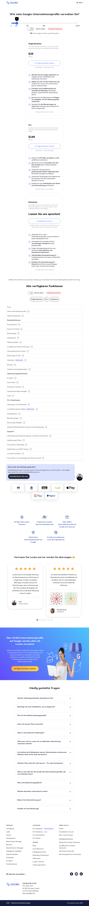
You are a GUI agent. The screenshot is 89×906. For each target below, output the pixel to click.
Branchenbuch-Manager (14, 848)
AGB (7, 903)
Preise (61, 829)
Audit (8, 832)
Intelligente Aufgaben (14, 851)
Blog (34, 846)
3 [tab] (43, 620)
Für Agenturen (43, 829)
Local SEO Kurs (38, 849)
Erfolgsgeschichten (39, 852)
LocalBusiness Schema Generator (67, 847)
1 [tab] (37, 620)
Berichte (9, 845)
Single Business (36, 299)
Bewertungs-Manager (14, 841)
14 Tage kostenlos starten (44, 63)
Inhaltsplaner (10, 838)
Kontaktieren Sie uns (19, 476)
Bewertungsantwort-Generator (70, 854)
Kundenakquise (11, 864)
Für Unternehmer (39, 835)
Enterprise (54, 299)
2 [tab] (40, 620)
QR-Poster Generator (66, 851)
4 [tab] (46, 620)
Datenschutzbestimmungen (20, 903)
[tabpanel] (25, 586)
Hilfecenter (37, 858)
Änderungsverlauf (39, 865)
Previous (4, 590)
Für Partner (37, 838)
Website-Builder (12, 854)
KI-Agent (9, 861)
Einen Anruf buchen (66, 835)
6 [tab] (52, 620)
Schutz (8, 835)
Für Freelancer (40, 832)
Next (84, 590)
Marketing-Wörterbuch (41, 855)
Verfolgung (10, 829)
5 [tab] (49, 620)
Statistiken (10, 858)
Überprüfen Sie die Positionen (69, 842)
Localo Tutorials (38, 862)
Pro (46, 299)
